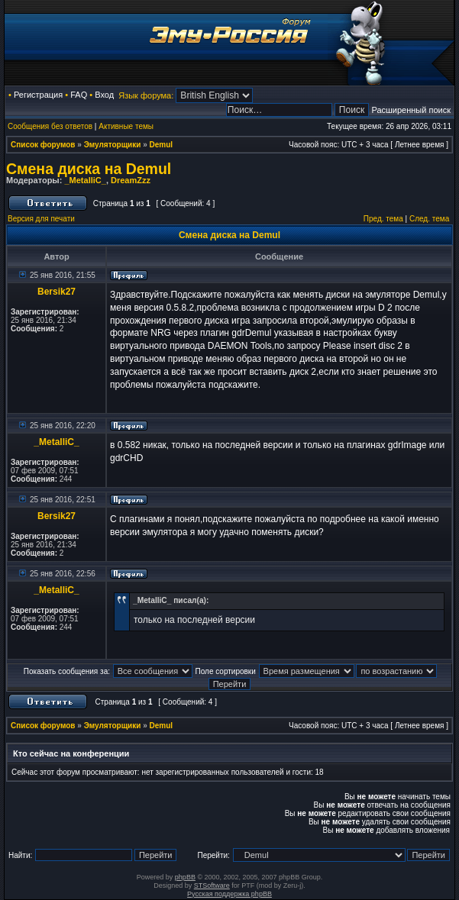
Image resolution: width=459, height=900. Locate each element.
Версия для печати (41, 219)
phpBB (185, 877)
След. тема (429, 219)
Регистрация (38, 94)
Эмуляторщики (112, 144)
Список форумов (43, 144)
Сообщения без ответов (50, 126)
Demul (161, 144)
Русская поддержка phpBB (229, 894)
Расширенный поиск (411, 110)
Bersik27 (56, 291)
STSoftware (212, 885)
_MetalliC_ (84, 180)
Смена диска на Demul (88, 168)
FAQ (78, 94)
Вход (104, 94)
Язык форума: (145, 95)
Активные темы (126, 126)
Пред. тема (383, 219)
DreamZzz (130, 180)
